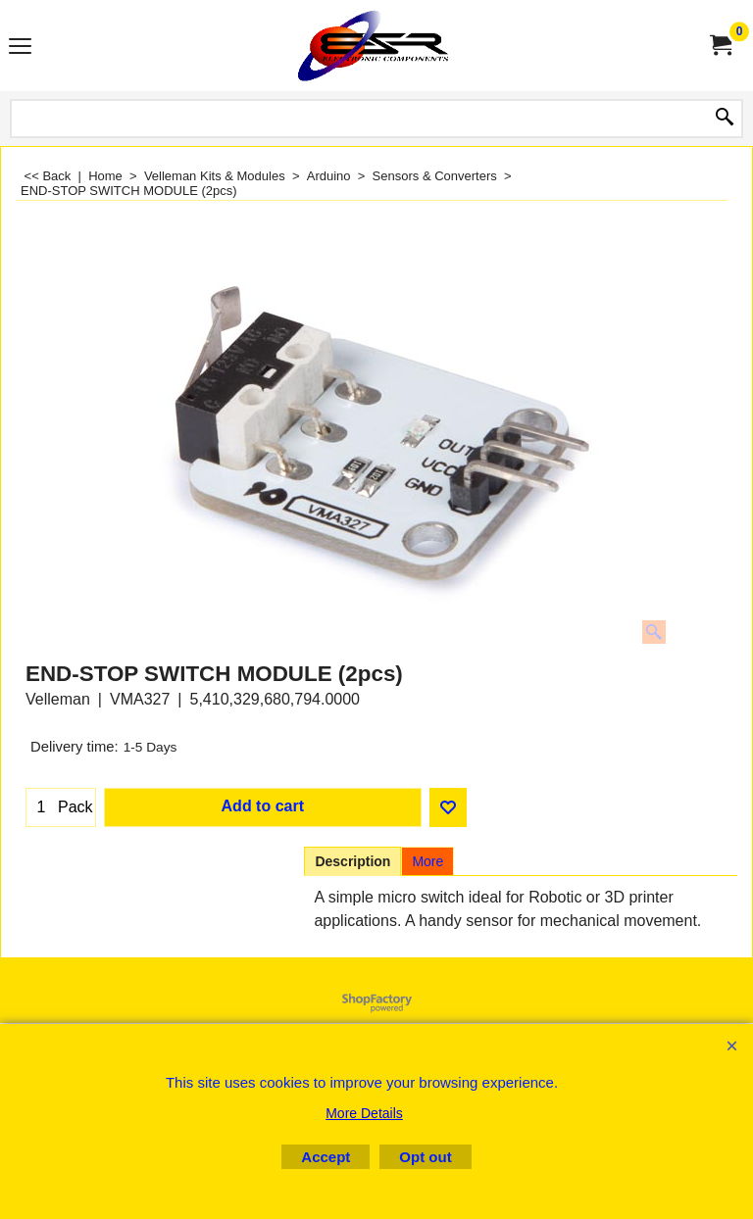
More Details (364, 1113)
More (427, 861)
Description (352, 861)
